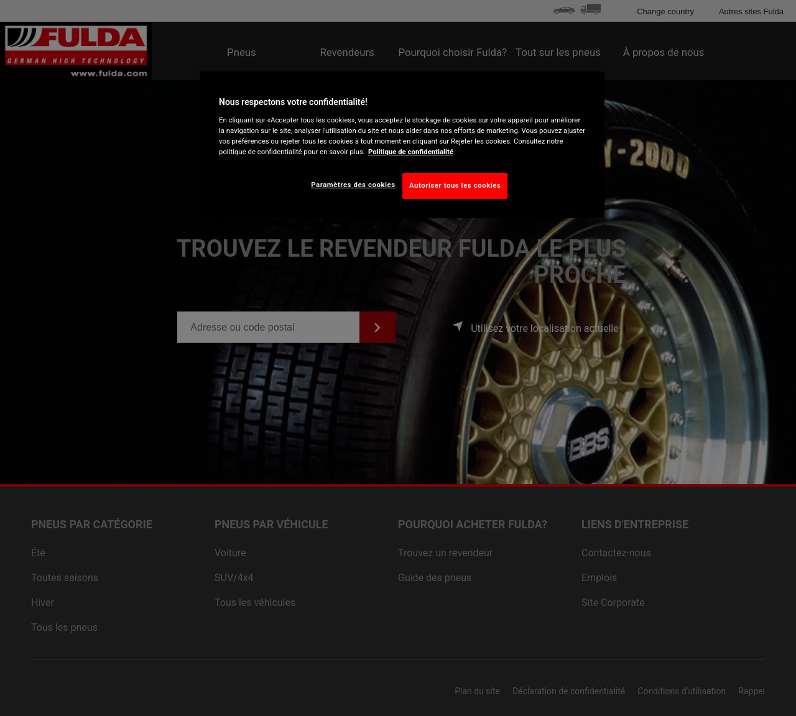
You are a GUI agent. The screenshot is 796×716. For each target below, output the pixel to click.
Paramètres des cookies (353, 184)
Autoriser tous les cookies (455, 185)
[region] (402, 144)
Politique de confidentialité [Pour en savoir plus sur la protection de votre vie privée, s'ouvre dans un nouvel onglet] (410, 151)
